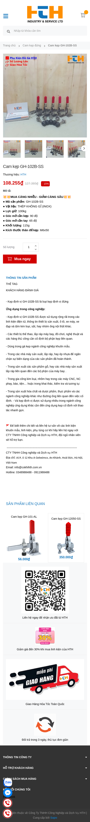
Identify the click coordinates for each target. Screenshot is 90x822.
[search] (8, 31)
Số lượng (8, 247)
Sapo (53, 817)
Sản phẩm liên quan (25, 504)
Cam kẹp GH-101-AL (24, 516)
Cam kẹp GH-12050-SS (66, 518)
